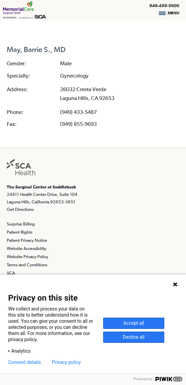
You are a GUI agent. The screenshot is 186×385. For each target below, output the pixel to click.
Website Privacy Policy (27, 256)
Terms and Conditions (27, 264)
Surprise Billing (21, 224)
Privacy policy (66, 362)
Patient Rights (19, 232)
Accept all (133, 323)
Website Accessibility (26, 248)
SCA (11, 272)
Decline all (134, 337)
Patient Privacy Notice (27, 240)
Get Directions (20, 209)
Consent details (24, 362)
